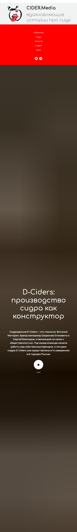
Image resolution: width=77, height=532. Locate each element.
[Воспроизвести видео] (38, 364)
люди (38, 37)
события (39, 32)
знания (38, 41)
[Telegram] (40, 58)
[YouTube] (36, 58)
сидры (38, 45)
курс (38, 50)
